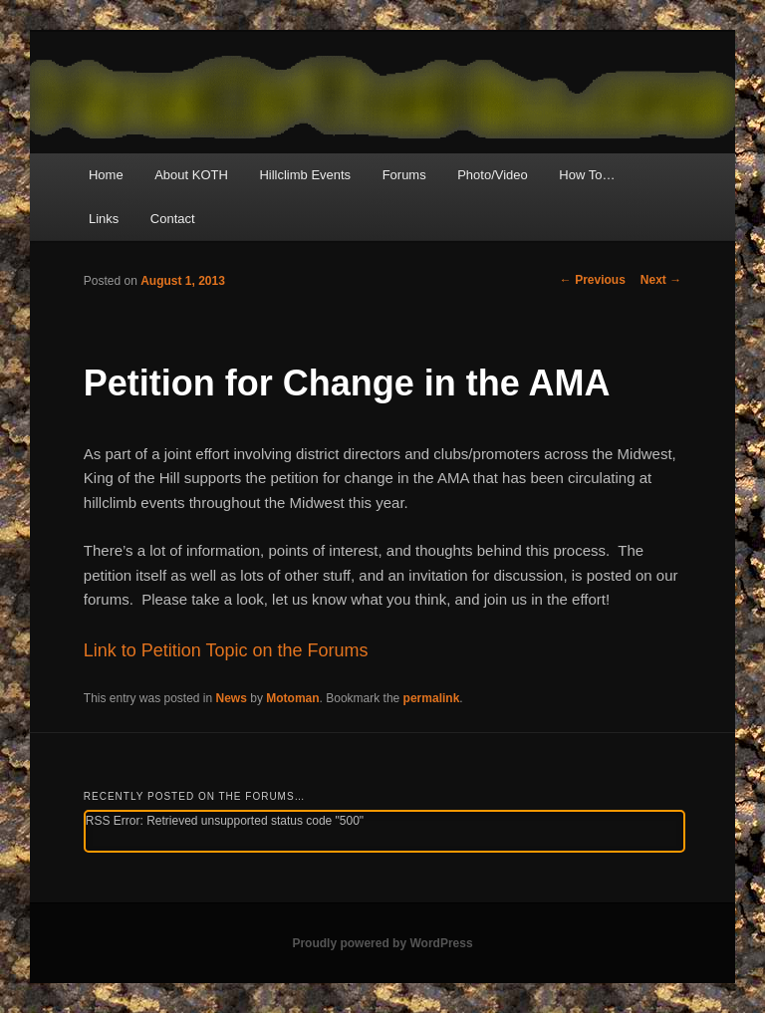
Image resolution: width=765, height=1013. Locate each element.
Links (104, 218)
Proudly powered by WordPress (382, 943)
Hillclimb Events (305, 174)
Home (106, 174)
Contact (172, 218)
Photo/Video (492, 174)
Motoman (292, 698)
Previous (593, 280)
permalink (431, 698)
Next (660, 280)
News (231, 698)
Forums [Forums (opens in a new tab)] (404, 174)
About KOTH (191, 174)
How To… (587, 174)
